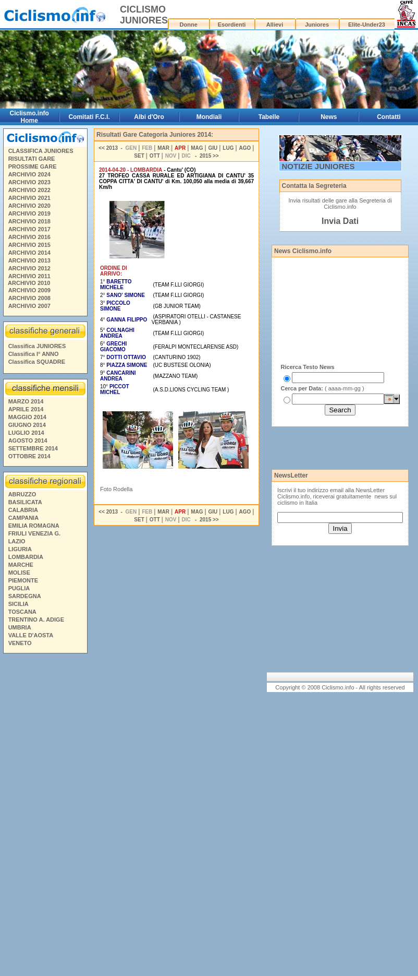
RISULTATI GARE (31, 159)
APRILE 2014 (26, 409)
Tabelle (269, 117)
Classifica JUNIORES (37, 346)
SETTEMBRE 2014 (33, 448)
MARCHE (20, 565)
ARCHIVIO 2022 (29, 190)
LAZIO (17, 541)
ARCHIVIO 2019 (29, 213)
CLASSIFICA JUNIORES (40, 151)
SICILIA (18, 604)
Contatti (388, 117)
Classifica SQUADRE (36, 362)
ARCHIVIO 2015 (29, 245)
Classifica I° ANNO (33, 354)
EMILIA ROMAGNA (33, 525)
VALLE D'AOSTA (31, 635)
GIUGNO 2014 (27, 425)
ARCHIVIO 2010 (29, 283)
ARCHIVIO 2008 (29, 298)
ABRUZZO (22, 494)
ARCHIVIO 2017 (29, 229)
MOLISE (19, 572)
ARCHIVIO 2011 (29, 276)
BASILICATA (25, 502)
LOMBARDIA (25, 557)
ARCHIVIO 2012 (29, 268)
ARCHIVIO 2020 (29, 206)
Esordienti (232, 24)
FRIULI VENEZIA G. (34, 533)
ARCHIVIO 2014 (29, 252)
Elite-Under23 (366, 24)
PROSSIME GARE (32, 166)
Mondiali (209, 117)
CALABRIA (23, 510)
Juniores (317, 24)
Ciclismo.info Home (29, 117)
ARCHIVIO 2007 (29, 306)
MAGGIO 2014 (27, 417)
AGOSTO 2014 (27, 440)
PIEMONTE (23, 580)
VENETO (20, 643)
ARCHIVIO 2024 (29, 174)
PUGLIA (19, 588)
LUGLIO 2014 (26, 433)
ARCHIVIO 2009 (29, 290)
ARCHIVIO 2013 (29, 260)
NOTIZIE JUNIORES (318, 166)
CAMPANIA (23, 518)
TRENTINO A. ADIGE (36, 619)
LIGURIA (20, 549)
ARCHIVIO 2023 (29, 182)
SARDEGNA (24, 596)
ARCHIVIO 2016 (29, 237)
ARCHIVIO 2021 (29, 198)
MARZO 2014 (26, 401)
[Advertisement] (45, 816)
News (329, 117)
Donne (189, 24)
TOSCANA (22, 612)
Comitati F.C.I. (88, 117)
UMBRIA (19, 627)
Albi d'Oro (149, 117)
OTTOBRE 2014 (29, 456)
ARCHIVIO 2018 (29, 221)
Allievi (274, 24)
